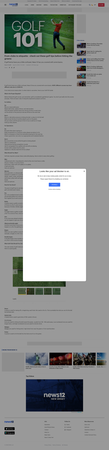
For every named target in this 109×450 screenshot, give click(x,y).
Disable (54, 184)
